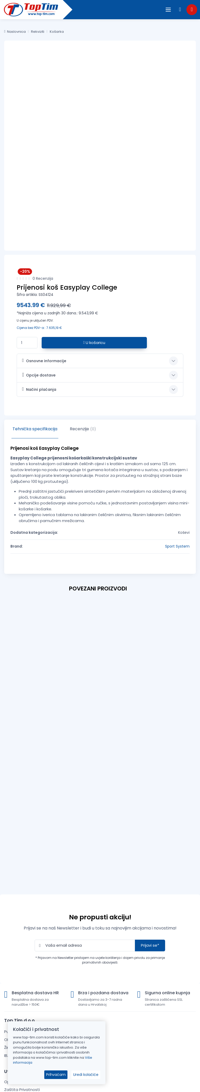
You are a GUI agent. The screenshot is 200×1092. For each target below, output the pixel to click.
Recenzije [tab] (83, 429)
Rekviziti (37, 31)
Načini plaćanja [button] (39, 389)
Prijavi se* (150, 945)
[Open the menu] (168, 9)
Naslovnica (15, 31)
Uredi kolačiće (85, 1074)
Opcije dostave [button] (38, 375)
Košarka (57, 31)
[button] (180, 9)
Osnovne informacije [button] (44, 360)
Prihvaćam (56, 1074)
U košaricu (94, 342)
